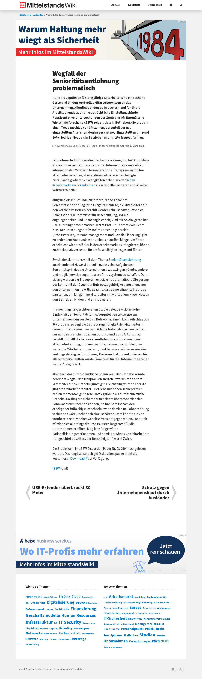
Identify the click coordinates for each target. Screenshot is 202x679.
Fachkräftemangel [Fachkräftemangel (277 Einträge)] (162, 608)
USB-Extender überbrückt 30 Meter (61, 490)
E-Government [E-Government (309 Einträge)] (161, 602)
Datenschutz (46, 669)
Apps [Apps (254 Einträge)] (106, 597)
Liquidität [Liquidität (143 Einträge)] (32, 628)
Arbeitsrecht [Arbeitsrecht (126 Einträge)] (34, 597)
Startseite (25, 15)
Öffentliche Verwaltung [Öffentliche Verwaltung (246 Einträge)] (113, 647)
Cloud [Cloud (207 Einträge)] (75, 596)
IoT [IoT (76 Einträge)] (55, 623)
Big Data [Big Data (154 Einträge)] (64, 596)
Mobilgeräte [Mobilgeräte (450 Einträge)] (144, 624)
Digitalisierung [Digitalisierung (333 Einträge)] (144, 602)
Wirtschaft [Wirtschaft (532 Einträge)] (160, 641)
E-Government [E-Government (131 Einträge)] (35, 609)
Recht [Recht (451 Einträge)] (160, 629)
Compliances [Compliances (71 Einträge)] (88, 596)
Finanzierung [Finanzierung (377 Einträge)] (83, 609)
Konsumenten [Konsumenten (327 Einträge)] (111, 624)
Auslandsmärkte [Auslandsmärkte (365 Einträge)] (157, 597)
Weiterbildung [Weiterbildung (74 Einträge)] (32, 644)
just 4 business (29, 669)
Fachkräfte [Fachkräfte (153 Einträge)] (62, 609)
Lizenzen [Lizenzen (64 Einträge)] (44, 629)
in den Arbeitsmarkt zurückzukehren (93, 183)
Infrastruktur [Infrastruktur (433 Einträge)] (39, 622)
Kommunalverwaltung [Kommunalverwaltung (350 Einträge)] (157, 619)
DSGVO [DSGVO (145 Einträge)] (80, 603)
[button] (181, 5)
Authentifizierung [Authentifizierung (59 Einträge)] (50, 597)
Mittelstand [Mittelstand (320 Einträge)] (127, 624)
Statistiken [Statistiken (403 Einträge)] (131, 635)
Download (77, 458)
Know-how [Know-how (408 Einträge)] (135, 619)
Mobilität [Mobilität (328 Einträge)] (159, 624)
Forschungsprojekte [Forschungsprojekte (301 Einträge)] (126, 613)
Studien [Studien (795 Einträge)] (147, 635)
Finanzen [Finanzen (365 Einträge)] (109, 613)
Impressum (62, 669)
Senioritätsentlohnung (125, 259)
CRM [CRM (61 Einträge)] (27, 603)
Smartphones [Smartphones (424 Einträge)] (113, 635)
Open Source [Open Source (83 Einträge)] (50, 633)
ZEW (56, 468)
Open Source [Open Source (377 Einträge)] (112, 629)
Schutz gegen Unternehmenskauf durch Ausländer (142, 492)
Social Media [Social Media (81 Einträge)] (88, 633)
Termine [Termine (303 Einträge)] (161, 635)
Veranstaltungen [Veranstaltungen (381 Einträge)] (140, 641)
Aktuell (115, 5)
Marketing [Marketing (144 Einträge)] (65, 628)
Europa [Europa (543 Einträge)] (136, 607)
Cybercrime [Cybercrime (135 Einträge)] (38, 603)
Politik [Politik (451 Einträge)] (149, 629)
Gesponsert (155, 5)
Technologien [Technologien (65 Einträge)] (65, 639)
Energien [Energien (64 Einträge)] (49, 609)
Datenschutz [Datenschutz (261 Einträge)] (129, 602)
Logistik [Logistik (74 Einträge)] (53, 628)
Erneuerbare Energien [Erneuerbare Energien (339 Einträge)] (116, 608)
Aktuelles (38, 15)
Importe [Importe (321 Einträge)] (142, 613)
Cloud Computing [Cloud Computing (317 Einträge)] (113, 602)
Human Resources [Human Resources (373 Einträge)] (78, 615)
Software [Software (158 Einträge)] (32, 639)
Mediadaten (77, 669)
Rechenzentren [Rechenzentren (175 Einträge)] (69, 633)
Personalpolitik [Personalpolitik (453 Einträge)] (132, 629)
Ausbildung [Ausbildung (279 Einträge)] (140, 597)
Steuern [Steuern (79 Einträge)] (53, 639)
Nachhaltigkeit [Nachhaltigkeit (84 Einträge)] (81, 628)
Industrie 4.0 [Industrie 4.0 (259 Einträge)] (154, 613)
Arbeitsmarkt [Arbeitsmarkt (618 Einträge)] (121, 597)
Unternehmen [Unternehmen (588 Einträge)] (116, 641)
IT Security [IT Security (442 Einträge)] (70, 622)
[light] (171, 5)
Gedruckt (134, 5)
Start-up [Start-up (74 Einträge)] (44, 639)
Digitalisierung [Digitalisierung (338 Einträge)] (60, 602)
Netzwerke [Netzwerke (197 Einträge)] (34, 633)
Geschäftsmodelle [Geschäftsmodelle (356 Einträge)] (43, 615)
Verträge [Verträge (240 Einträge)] (79, 638)
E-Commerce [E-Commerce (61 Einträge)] (91, 603)
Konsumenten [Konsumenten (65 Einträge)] (89, 623)
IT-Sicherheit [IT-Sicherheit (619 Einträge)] (115, 618)
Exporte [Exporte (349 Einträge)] (147, 608)
